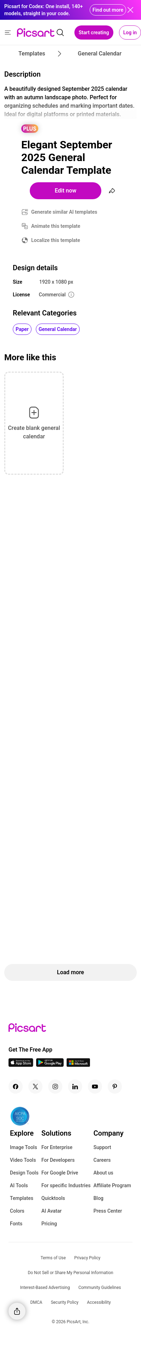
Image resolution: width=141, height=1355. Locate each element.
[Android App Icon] (50, 1064)
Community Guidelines (99, 1287)
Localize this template (55, 240)
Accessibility (99, 1302)
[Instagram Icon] (55, 1086)
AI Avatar (51, 1211)
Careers (102, 1160)
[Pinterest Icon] (115, 1086)
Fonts (16, 1223)
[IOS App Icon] (21, 1064)
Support (102, 1147)
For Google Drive (59, 1173)
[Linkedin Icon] (75, 1086)
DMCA (36, 1302)
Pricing (49, 1223)
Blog (98, 1198)
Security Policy (64, 1302)
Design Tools (24, 1173)
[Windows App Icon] (78, 1064)
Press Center (108, 1211)
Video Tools (23, 1160)
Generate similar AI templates (64, 212)
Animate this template (55, 226)
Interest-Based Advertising (45, 1287)
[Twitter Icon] (35, 1086)
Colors (17, 1211)
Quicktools (53, 1198)
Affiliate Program (112, 1185)
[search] (60, 32)
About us (103, 1173)
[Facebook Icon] (16, 1086)
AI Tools (19, 1185)
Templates (21, 1198)
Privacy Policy (87, 1257)
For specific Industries (66, 1185)
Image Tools (23, 1147)
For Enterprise (57, 1147)
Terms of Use (53, 1257)
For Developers (58, 1160)
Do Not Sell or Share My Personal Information (70, 1272)
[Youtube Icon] (95, 1086)
